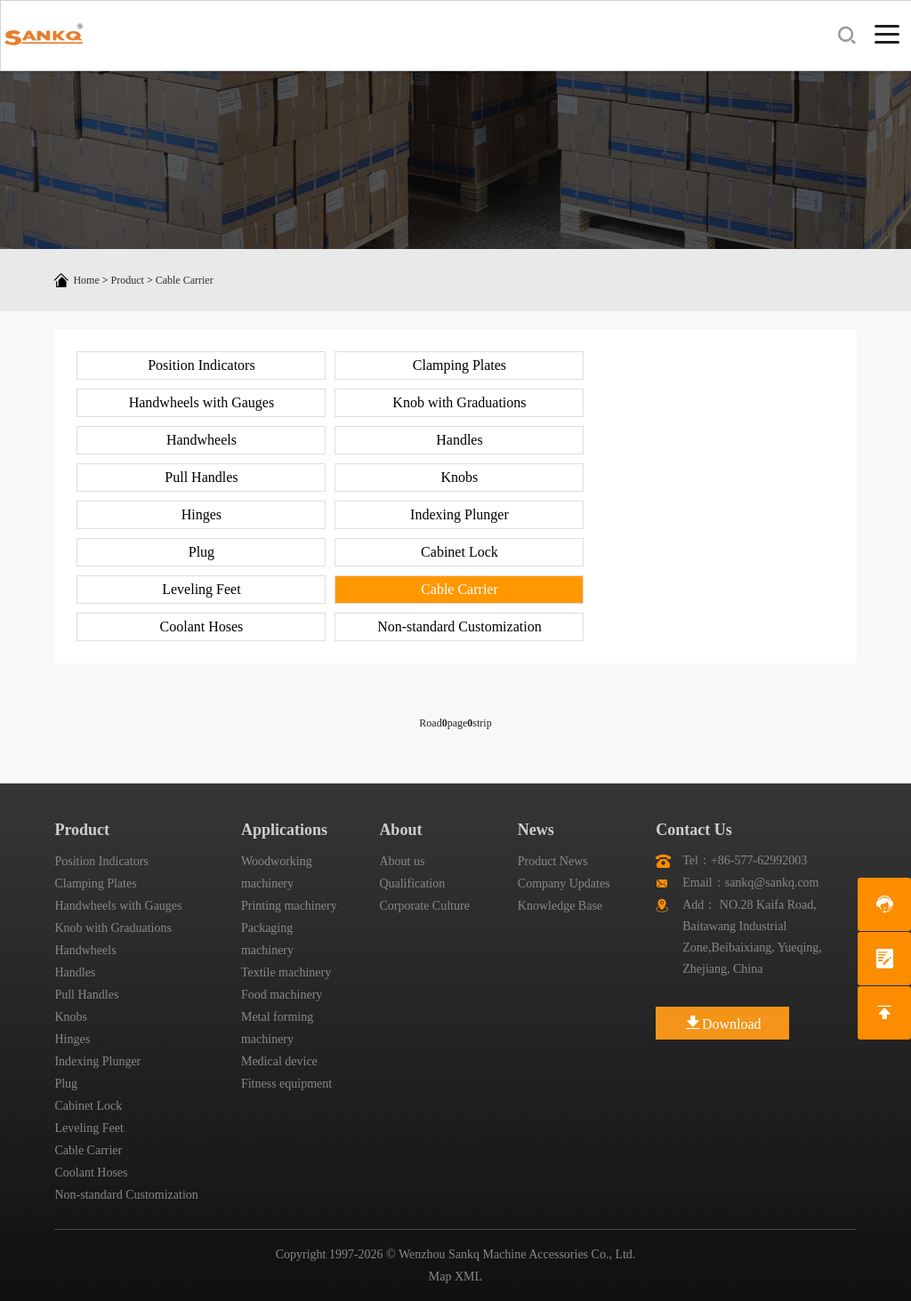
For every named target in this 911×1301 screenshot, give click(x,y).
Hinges (201, 514)
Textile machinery (286, 972)
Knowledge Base (560, 905)
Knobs (460, 477)
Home (86, 280)
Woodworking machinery (276, 872)
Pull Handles (201, 477)
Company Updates (564, 883)
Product (127, 280)
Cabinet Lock (459, 551)
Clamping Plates (459, 365)
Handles (459, 439)
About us (401, 861)
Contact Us (694, 830)
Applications (284, 830)
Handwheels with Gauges (202, 402)
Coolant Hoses (202, 626)
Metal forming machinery (277, 1028)
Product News (553, 861)
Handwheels (201, 439)
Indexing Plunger (459, 514)
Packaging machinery (267, 939)
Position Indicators (201, 365)
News (536, 830)
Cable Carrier (185, 280)
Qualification (412, 883)
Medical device (279, 1061)
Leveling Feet (201, 589)
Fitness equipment (286, 1083)
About (400, 830)
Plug (201, 551)
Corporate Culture (424, 905)
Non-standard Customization (459, 626)
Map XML (455, 1276)
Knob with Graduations (459, 402)
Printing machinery (289, 905)
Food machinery (281, 994)
